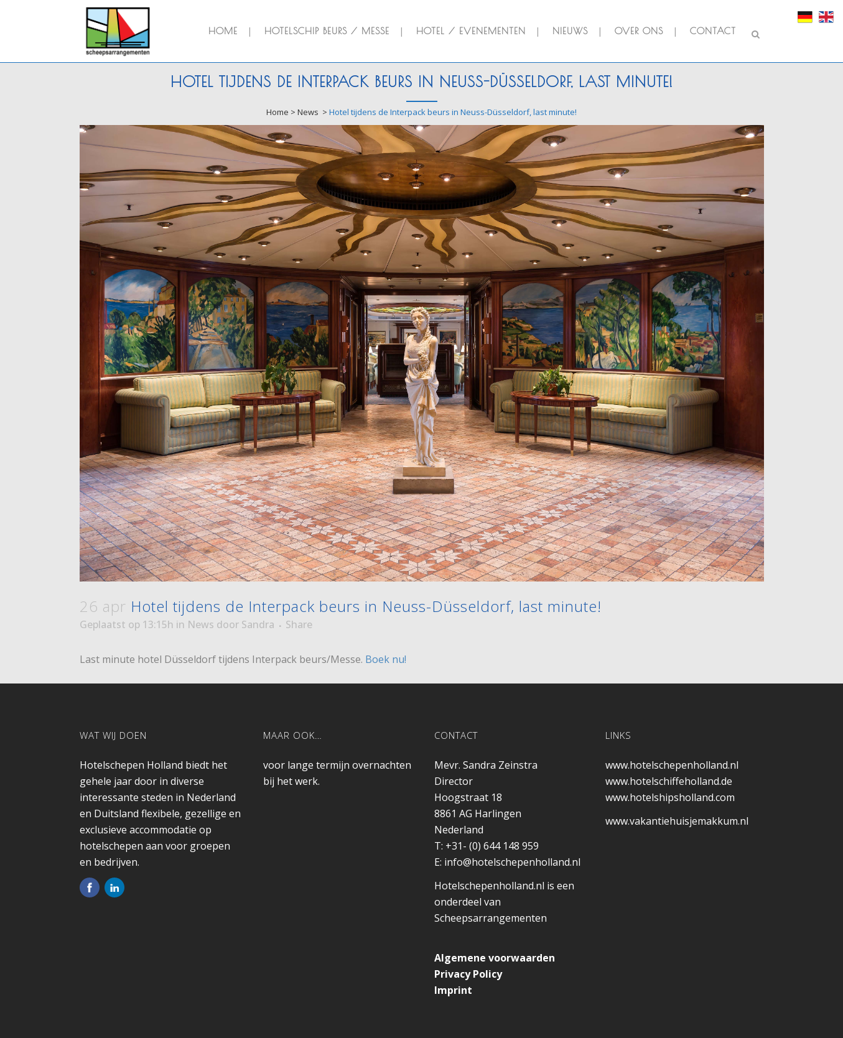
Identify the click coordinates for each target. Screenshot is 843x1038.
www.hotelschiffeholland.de (668, 781)
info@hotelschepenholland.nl (512, 862)
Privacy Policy (468, 974)
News (308, 112)
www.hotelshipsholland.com (670, 797)
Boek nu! (385, 659)
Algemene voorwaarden (494, 958)
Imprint (453, 990)
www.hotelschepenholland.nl (671, 765)
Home (277, 112)
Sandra (257, 624)
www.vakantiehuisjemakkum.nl (676, 821)
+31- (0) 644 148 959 (492, 846)
